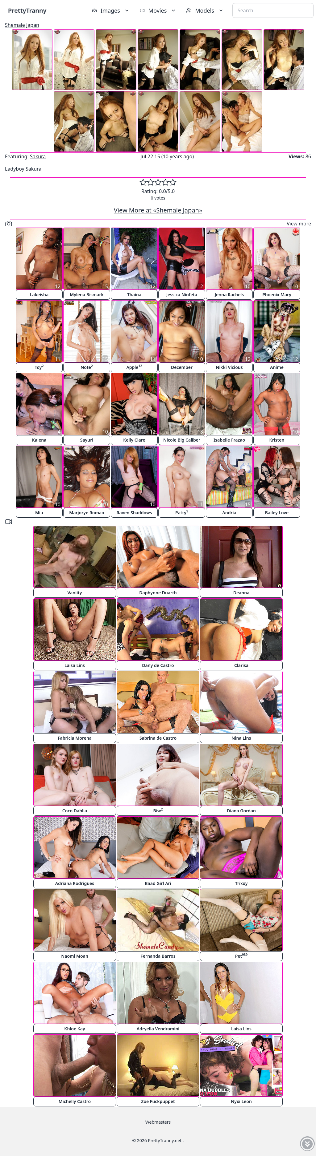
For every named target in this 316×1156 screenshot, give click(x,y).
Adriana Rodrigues (74, 883)
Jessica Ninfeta (181, 294)
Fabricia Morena (75, 738)
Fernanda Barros (157, 956)
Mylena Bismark (87, 294)
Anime (277, 367)
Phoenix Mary (276, 294)
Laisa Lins (74, 665)
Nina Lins (241, 738)
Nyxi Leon (241, 1101)
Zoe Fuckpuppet (158, 1101)
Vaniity (75, 593)
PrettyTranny (27, 10)
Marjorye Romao (86, 512)
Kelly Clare (134, 440)
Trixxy (241, 883)
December (182, 367)
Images (111, 10)
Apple (134, 367)
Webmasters (158, 1122)
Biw (158, 810)
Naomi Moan (74, 956)
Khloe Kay (74, 1029)
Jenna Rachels (229, 294)
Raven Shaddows (134, 512)
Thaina (134, 294)
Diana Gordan (241, 811)
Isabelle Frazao (229, 440)
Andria (229, 512)
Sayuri (87, 440)
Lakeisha (39, 294)
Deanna (241, 593)
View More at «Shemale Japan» (158, 210)
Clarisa (241, 665)
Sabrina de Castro (158, 738)
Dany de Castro (158, 665)
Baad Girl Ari (158, 883)
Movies (158, 10)
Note (87, 367)
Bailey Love (277, 512)
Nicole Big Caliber (181, 440)
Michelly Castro (75, 1101)
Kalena (39, 440)
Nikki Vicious (229, 367)
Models (205, 10)
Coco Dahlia (74, 811)
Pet (241, 955)
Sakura (38, 156)
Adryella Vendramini (158, 1029)
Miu (39, 512)
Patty (181, 512)
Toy (39, 367)
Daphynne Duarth (158, 593)
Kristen (277, 440)
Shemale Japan (22, 25)
